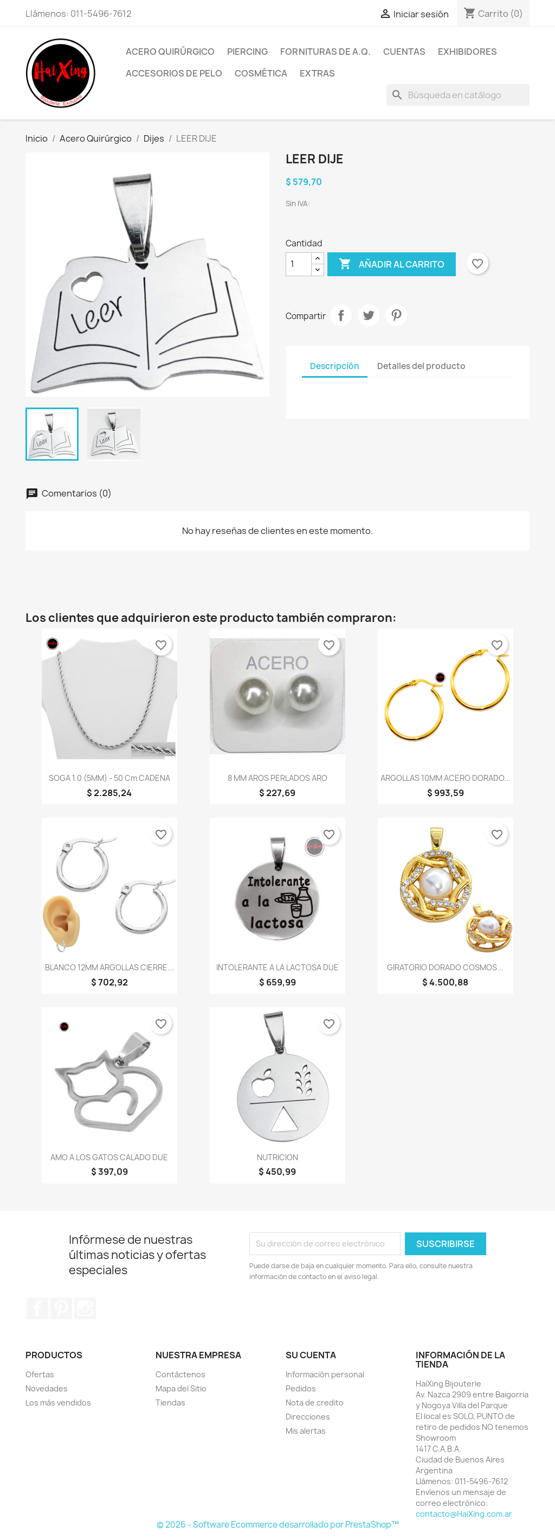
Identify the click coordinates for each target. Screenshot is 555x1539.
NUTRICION (277, 1157)
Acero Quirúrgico (170, 52)
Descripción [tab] (334, 366)
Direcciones (308, 1416)
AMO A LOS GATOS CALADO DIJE (109, 1157)
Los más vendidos (58, 1402)
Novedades (46, 1388)
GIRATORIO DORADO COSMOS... (445, 967)
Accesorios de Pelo (174, 73)
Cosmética (261, 73)
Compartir (341, 315)
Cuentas (404, 52)
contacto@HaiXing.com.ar (464, 1514)
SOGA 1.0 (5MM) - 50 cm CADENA (109, 778)
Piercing (247, 52)
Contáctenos (180, 1374)
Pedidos (301, 1388)
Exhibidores (467, 52)
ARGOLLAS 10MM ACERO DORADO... (445, 778)
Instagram (85, 1308)
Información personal (325, 1374)
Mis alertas (306, 1431)
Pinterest (396, 315)
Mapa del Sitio (181, 1388)
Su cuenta (311, 1355)
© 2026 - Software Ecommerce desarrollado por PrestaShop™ (278, 1524)
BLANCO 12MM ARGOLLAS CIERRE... (109, 967)
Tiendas (170, 1402)
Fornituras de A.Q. (325, 52)
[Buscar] (458, 95)
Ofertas (39, 1374)
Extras (317, 73)
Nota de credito (315, 1402)
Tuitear (368, 315)
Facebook (37, 1308)
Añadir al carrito (391, 264)
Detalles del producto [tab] (421, 366)
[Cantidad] (299, 264)
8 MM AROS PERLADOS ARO (277, 778)
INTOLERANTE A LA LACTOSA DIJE (277, 967)
